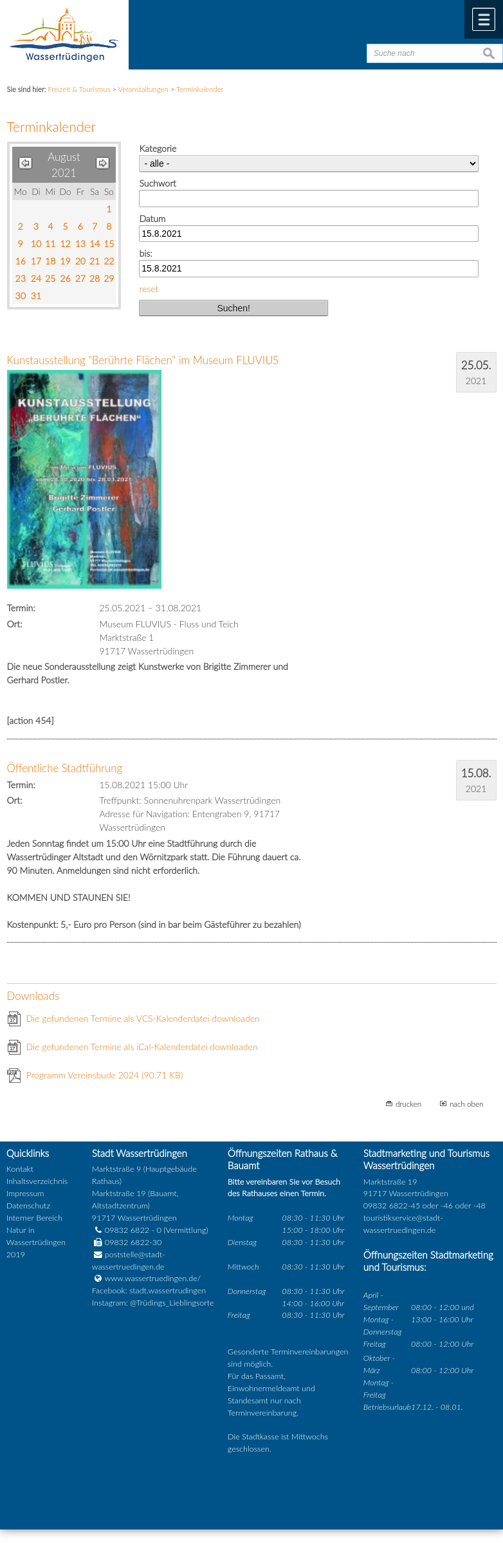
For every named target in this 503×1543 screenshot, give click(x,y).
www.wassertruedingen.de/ (153, 1278)
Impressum (25, 1193)
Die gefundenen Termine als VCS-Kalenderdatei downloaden (143, 1018)
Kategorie (157, 148)
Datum (152, 218)
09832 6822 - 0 (126, 1230)
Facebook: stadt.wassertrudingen (149, 1290)
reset (148, 288)
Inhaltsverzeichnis (37, 1181)
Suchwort (157, 183)
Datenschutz (28, 1205)
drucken (408, 1103)
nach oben (467, 1103)
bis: (145, 253)
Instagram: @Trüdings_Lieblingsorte (153, 1302)
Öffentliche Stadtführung (65, 768)
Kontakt (19, 1169)
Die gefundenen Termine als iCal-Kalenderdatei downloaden (142, 1046)
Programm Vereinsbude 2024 (104, 1074)
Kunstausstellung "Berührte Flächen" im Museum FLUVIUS (143, 360)
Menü (483, 19)
